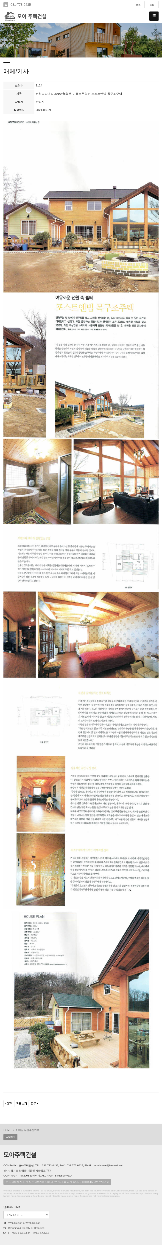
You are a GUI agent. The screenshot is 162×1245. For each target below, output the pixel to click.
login (137, 4)
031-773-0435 (21, 4)
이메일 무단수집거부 (27, 1130)
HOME (7, 1130)
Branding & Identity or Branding (24, 1228)
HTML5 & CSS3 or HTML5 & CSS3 (26, 1232)
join (152, 4)
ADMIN (10, 1137)
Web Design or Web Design (21, 1223)
